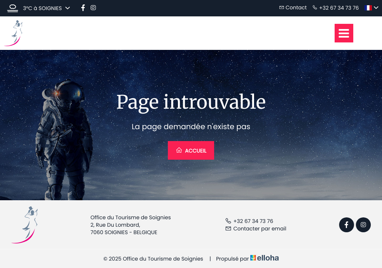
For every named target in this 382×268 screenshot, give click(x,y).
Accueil (191, 150)
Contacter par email (255, 228)
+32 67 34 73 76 (249, 221)
